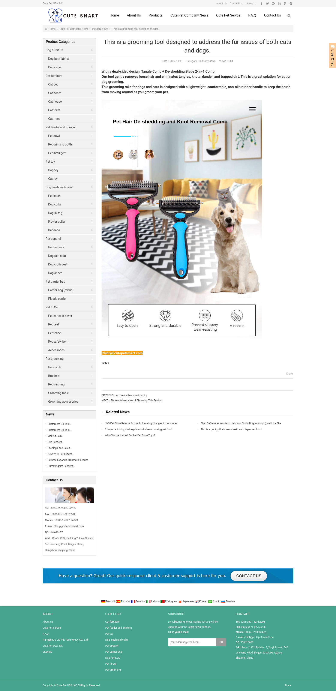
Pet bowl (54, 136)
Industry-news (100, 28)
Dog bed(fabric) (58, 58)
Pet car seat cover (60, 316)
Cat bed (53, 84)
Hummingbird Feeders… (61, 466)
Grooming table (58, 393)
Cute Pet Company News (189, 15)
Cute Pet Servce (228, 15)
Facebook (261, 3)
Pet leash (54, 196)
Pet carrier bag (55, 281)
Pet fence (54, 333)
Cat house (55, 101)
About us (134, 15)
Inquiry (249, 3)
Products (155, 15)
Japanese (186, 601)
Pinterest (285, 3)
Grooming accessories (63, 401)
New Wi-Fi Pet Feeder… (61, 454)
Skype (290, 3)
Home (114, 15)
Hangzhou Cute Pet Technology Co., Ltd (65, 639)
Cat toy (53, 178)
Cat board (54, 93)
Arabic (214, 601)
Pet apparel (53, 238)
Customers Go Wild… (59, 424)
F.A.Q (252, 15)
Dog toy (53, 170)
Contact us (272, 15)
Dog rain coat (57, 256)
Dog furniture (54, 50)
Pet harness (56, 247)
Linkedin (279, 3)
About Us (221, 3)
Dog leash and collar (59, 187)
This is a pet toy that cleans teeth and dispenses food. (231, 429)
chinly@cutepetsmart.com (69, 526)
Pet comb (54, 367)
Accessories (56, 350)
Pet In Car (52, 307)
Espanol (123, 601)
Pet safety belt (57, 341)
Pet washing (56, 384)
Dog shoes (55, 273)
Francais (138, 601)
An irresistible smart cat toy (131, 395)
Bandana (54, 230)
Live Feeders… (56, 442)
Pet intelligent (57, 153)
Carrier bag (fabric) (61, 290)
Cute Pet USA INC (53, 645)
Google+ (273, 3)
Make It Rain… (55, 436)
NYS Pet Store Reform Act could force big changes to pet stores (141, 423)
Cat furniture (54, 76)
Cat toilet (54, 110)
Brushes (53, 376)
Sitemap (47, 651)
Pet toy (50, 161)
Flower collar (56, 221)
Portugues (169, 601)
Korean (201, 601)
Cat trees (54, 118)
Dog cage (54, 67)
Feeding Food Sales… (60, 448)
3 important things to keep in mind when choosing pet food (138, 429)
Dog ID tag (55, 213)
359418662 (56, 532)
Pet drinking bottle (60, 144)
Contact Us (236, 3)
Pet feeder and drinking (61, 127)
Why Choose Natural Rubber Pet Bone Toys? (130, 435)
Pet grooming (55, 358)
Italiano (153, 601)
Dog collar (55, 204)
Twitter (267, 3)
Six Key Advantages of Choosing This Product (137, 400)
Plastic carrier (57, 298)
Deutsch (108, 601)
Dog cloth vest (57, 264)
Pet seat (53, 324)
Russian (228, 601)
